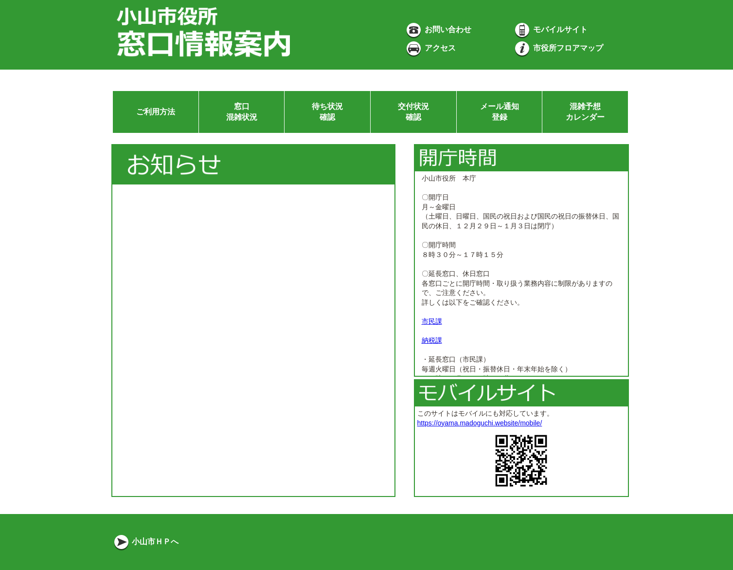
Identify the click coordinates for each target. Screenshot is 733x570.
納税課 (432, 340)
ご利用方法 (155, 112)
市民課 (432, 321)
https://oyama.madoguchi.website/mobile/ (479, 423)
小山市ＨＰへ (145, 541)
